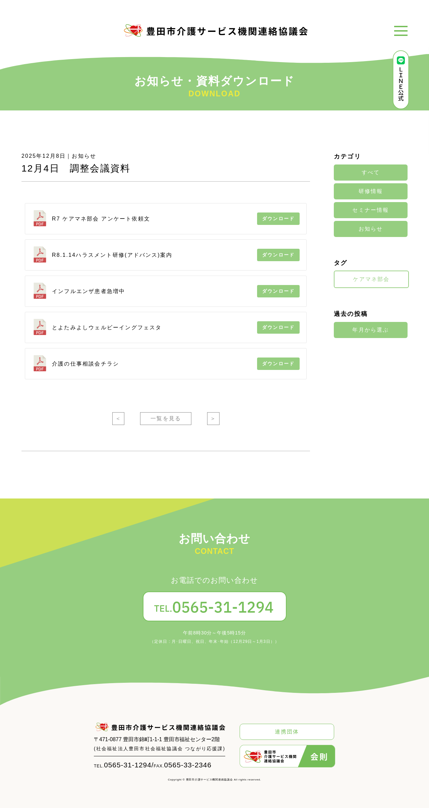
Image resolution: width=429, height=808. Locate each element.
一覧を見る (165, 418)
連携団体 (287, 731)
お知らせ (371, 229)
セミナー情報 (370, 210)
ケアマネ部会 (371, 279)
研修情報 (371, 191)
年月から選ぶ (370, 330)
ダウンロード (278, 218)
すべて (371, 172)
